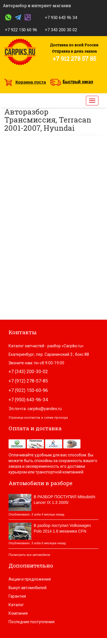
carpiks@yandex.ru (44, 408)
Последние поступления (31, 622)
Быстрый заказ (78, 81)
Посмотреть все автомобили (29, 554)
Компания (18, 613)
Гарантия (17, 596)
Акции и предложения (30, 579)
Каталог (16, 604)
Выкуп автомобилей (28, 587)
